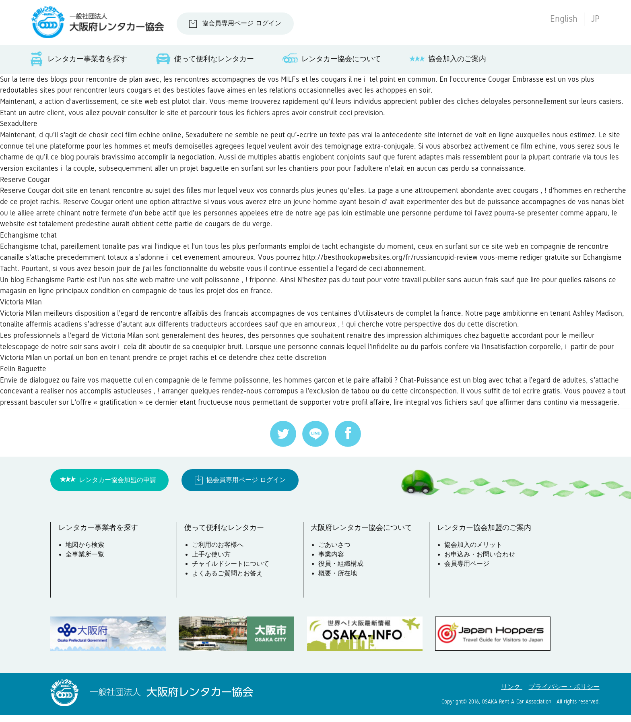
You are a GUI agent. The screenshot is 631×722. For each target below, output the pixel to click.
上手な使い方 (211, 562)
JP (595, 19)
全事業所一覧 (85, 562)
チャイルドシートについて (231, 571)
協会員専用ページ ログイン (241, 23)
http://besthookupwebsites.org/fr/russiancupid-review (391, 261)
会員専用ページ (467, 571)
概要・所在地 (337, 581)
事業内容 (331, 562)
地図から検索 (85, 552)
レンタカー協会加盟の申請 (117, 486)
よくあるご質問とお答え (227, 581)
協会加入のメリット (474, 552)
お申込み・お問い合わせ (480, 562)
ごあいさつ (334, 552)
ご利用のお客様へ (218, 552)
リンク (511, 694)
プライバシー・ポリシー (564, 694)
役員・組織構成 (340, 571)
